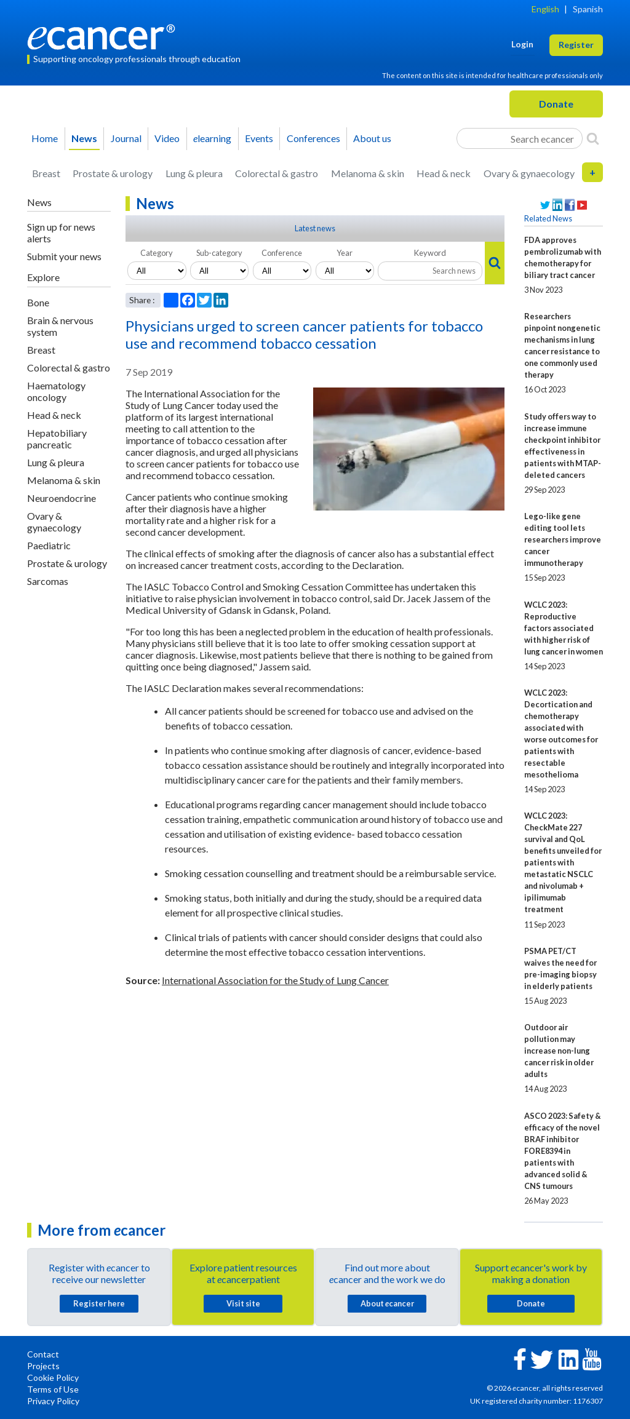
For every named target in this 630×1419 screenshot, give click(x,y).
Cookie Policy (53, 1377)
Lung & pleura (194, 173)
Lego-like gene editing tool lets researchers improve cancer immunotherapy (562, 539)
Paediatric (49, 545)
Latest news (315, 228)
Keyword (430, 253)
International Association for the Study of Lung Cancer (275, 980)
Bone (38, 302)
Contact (43, 1354)
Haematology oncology (56, 391)
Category (156, 253)
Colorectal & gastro (276, 173)
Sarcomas (47, 581)
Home (44, 138)
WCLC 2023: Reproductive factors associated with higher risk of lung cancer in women (563, 628)
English (545, 9)
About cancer (387, 1303)
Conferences (313, 138)
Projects (43, 1366)
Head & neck (444, 173)
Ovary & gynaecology (529, 173)
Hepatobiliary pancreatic (57, 438)
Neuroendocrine (61, 498)
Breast (46, 173)
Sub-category (219, 253)
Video (167, 138)
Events (259, 138)
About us (372, 138)
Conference (281, 253)
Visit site (243, 1303)
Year (345, 253)
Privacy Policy (53, 1401)
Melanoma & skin (367, 173)
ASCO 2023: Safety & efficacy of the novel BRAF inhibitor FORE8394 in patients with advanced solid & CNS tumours (562, 1151)
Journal (126, 138)
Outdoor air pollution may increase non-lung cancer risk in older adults (559, 1050)
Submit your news (64, 256)
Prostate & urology (113, 173)
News (84, 138)
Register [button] (576, 44)
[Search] (593, 138)
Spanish (588, 9)
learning (212, 138)
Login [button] (522, 44)
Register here (99, 1303)
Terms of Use (53, 1389)
